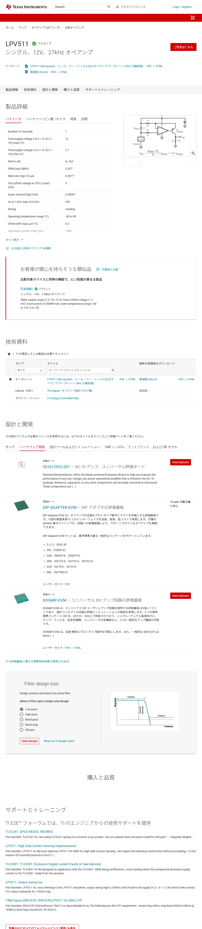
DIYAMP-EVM (54, 600)
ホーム (10, 27)
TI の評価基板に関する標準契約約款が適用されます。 (39, 661)
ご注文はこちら (183, 47)
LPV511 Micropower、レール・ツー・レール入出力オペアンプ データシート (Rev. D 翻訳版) (86, 66)
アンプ (23, 27)
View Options (180, 462)
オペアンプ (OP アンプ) (45, 27)
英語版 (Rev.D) (39, 72)
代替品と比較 (110, 269)
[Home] (26, 7)
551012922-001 (56, 466)
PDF (149, 66)
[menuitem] (181, 18)
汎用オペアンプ (74, 27)
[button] (9, 18)
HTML (159, 66)
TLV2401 (26, 289)
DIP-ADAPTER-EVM (60, 507)
